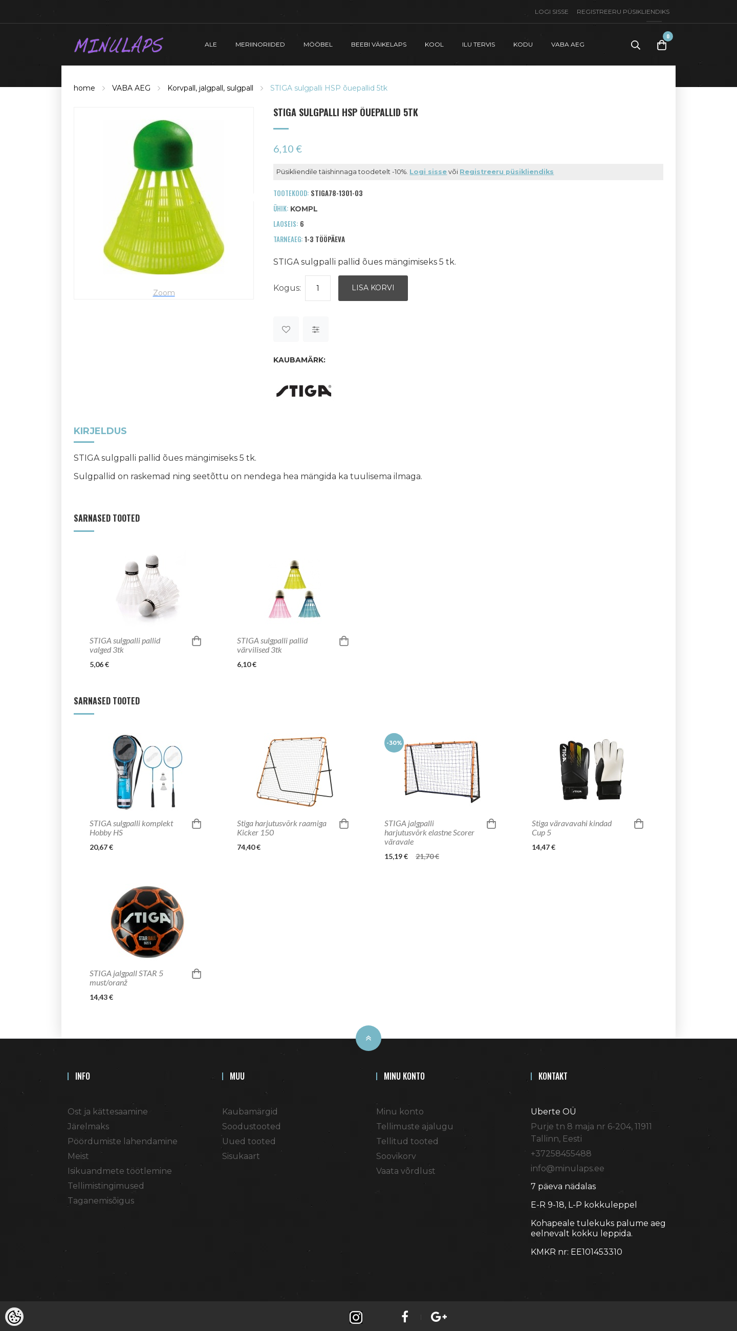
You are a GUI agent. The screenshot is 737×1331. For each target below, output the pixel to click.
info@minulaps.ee (567, 1165)
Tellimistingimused (106, 1183)
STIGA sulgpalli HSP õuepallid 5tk (328, 85)
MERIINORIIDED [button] (260, 43)
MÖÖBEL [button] (318, 43)
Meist (78, 1153)
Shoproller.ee (549, 1267)
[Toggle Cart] (661, 43)
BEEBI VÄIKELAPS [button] (378, 43)
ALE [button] (211, 43)
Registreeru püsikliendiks (623, 11)
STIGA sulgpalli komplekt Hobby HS (131, 824)
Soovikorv (396, 1153)
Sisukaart (241, 1153)
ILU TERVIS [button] (478, 43)
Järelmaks (88, 1123)
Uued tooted (249, 1138)
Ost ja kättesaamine (108, 1108)
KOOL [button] (434, 43)
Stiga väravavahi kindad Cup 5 (572, 824)
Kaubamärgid (250, 1108)
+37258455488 (561, 1150)
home (84, 85)
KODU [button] (523, 43)
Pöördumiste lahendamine (123, 1138)
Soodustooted (251, 1123)
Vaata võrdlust (406, 1168)
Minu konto (400, 1108)
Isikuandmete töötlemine (120, 1168)
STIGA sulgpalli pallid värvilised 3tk (272, 642)
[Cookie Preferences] (14, 1316)
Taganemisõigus (101, 1198)
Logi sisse (552, 11)
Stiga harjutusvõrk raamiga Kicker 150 (282, 824)
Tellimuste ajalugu (414, 1123)
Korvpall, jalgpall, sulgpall (210, 85)
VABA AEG (131, 85)
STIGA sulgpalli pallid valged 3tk (125, 642)
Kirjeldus (100, 429)
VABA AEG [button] (567, 43)
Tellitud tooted (407, 1138)
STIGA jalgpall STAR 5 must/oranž (126, 974)
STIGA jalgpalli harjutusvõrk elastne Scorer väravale (429, 829)
